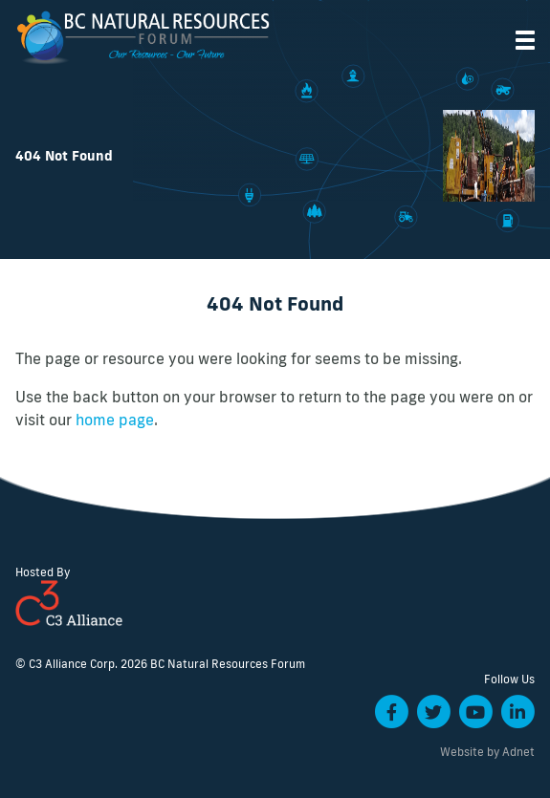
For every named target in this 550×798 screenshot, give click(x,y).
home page (115, 419)
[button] (525, 40)
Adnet (518, 751)
